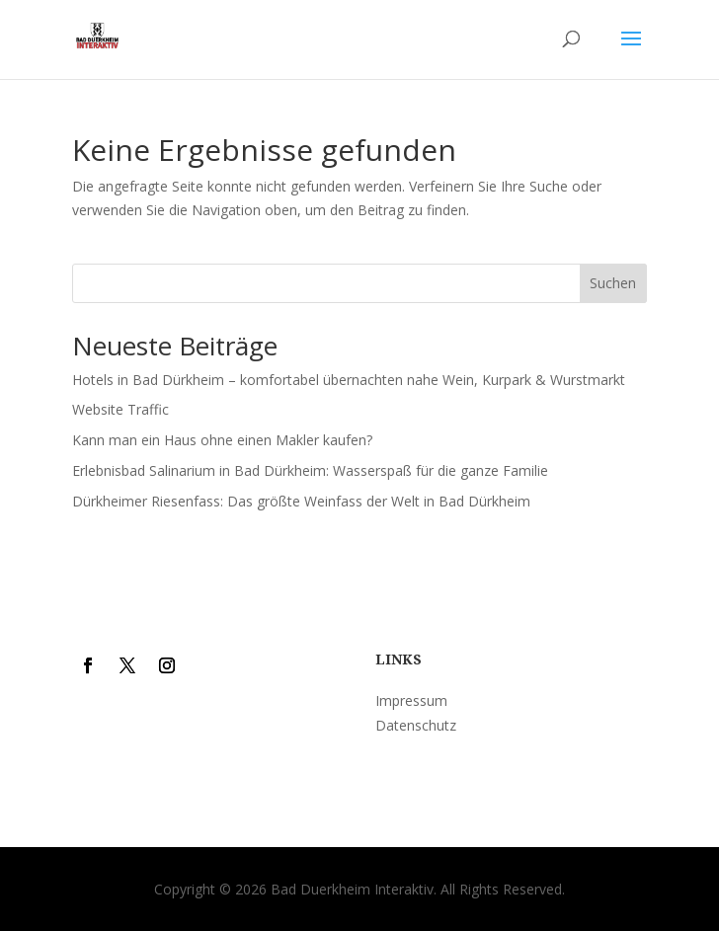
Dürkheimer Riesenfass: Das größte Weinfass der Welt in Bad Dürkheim (301, 501)
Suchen (613, 282)
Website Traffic (120, 409)
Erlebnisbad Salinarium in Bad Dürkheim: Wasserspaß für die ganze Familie (310, 470)
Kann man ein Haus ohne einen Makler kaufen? (222, 439)
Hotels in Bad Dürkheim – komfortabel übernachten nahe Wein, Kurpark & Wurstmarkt (348, 379)
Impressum (411, 700)
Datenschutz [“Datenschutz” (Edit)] (415, 725)
